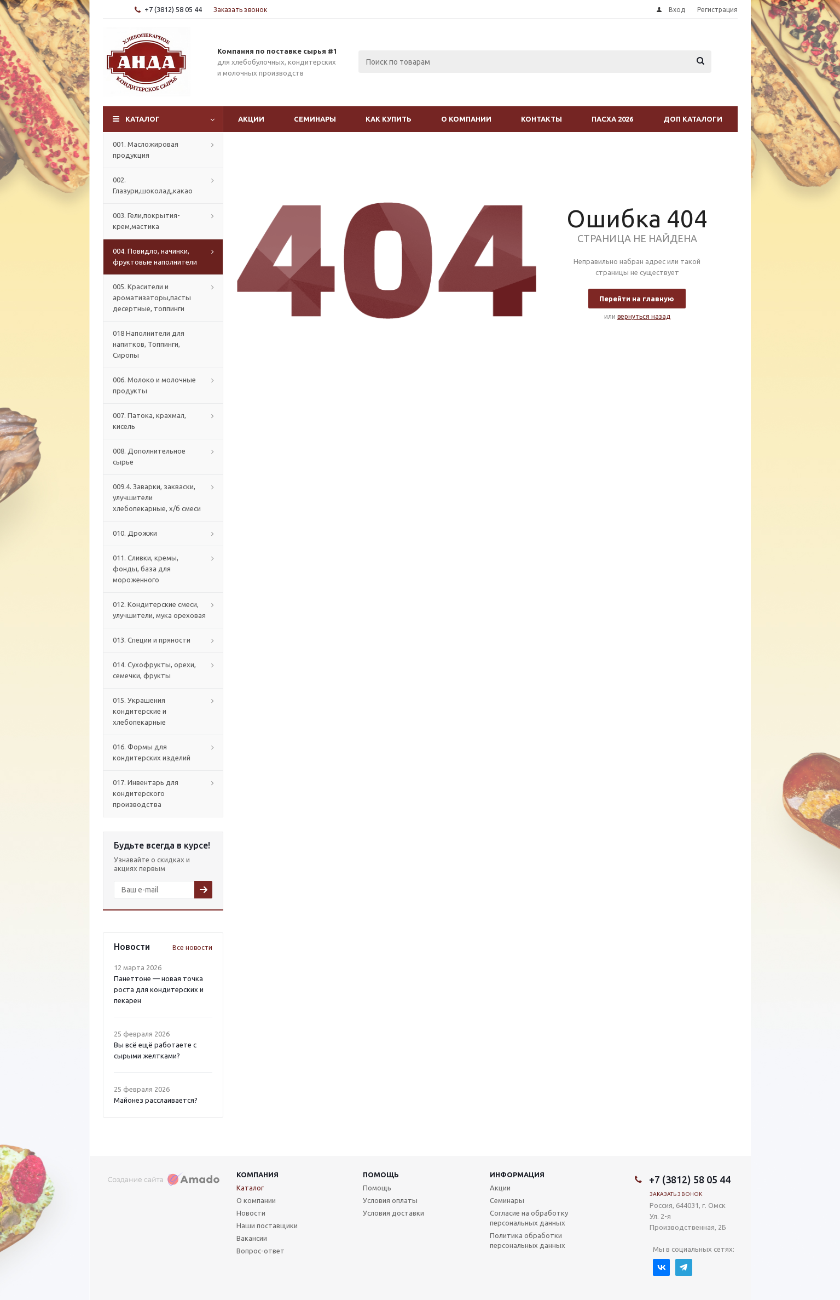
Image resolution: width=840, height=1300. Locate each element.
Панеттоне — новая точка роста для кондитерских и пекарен (159, 989)
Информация (517, 1174)
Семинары (315, 119)
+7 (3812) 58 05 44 (173, 9)
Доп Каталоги (692, 119)
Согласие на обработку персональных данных (529, 1218)
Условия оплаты (390, 1200)
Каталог (142, 119)
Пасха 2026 (612, 119)
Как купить (389, 119)
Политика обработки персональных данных (527, 1240)
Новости (250, 1213)
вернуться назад (643, 316)
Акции (251, 119)
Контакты (541, 119)
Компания (257, 1174)
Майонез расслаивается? (156, 1100)
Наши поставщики (267, 1225)
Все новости (192, 947)
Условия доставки (393, 1213)
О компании (466, 119)
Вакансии (251, 1238)
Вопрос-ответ (260, 1251)
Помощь (381, 1174)
